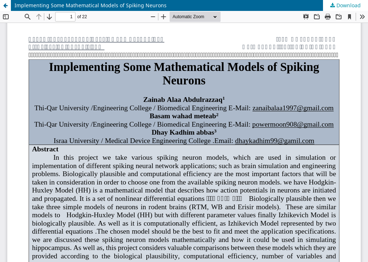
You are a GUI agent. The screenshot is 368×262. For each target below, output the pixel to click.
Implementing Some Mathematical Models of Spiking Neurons (91, 5)
